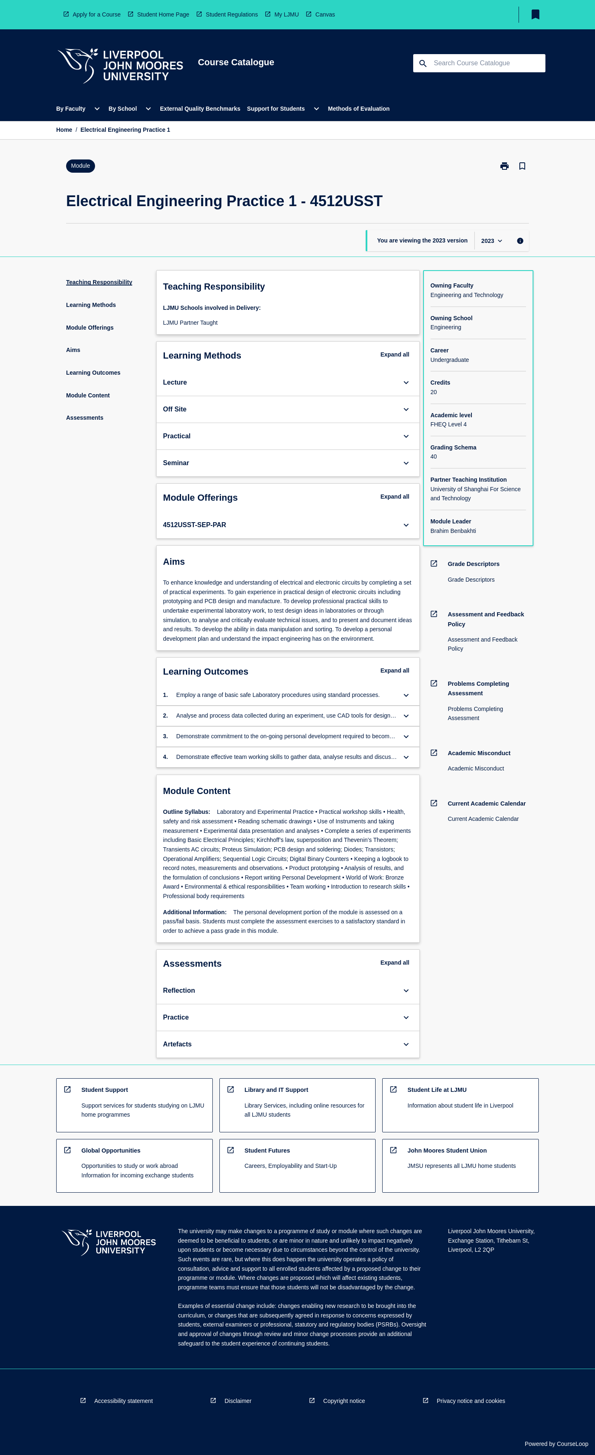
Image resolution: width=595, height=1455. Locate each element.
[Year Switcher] (493, 241)
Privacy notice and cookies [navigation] (471, 1401)
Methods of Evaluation (359, 108)
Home (64, 129)
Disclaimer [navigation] (237, 1401)
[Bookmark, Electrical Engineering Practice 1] (522, 166)
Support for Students (276, 108)
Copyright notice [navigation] (344, 1401)
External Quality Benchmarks (200, 108)
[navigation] (120, 67)
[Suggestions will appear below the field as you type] (480, 63)
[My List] (535, 14)
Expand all (395, 354)
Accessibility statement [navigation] (123, 1401)
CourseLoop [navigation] (572, 1444)
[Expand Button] (406, 382)
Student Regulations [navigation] (232, 14)
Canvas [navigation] (325, 14)
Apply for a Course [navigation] (97, 14)
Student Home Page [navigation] (163, 14)
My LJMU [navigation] (286, 14)
